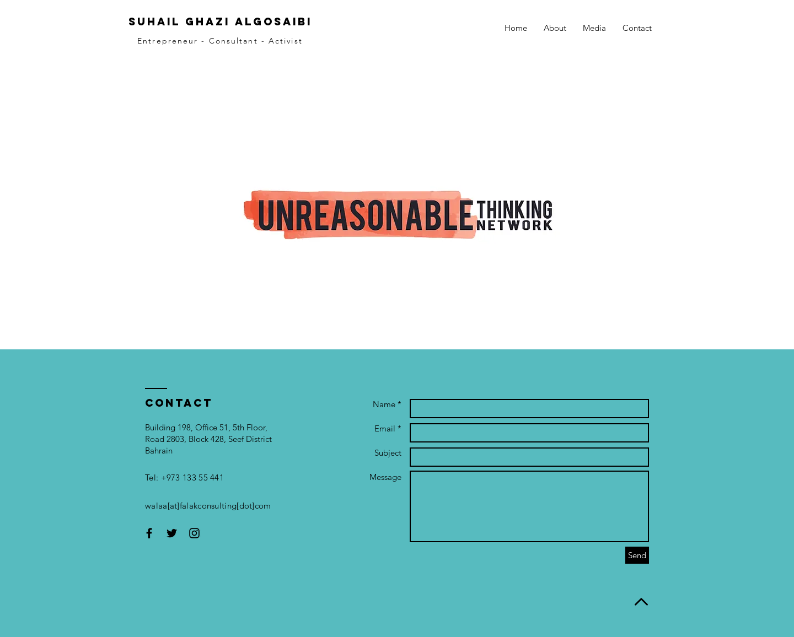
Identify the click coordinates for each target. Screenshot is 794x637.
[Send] (637, 555)
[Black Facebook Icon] (149, 533)
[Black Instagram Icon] (194, 533)
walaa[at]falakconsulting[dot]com (208, 505)
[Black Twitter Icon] (172, 533)
